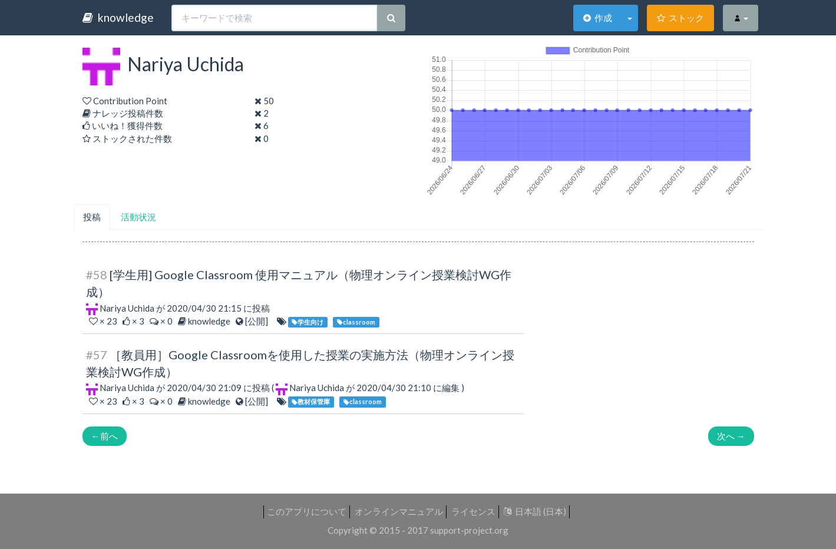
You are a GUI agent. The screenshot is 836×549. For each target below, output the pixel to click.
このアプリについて (306, 511)
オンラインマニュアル (399, 511)
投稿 (92, 216)
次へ (731, 436)
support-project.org (469, 530)
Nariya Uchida (127, 308)
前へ (104, 436)
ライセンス (473, 511)
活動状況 (138, 216)
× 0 (162, 321)
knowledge (118, 17)
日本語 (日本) (535, 511)
